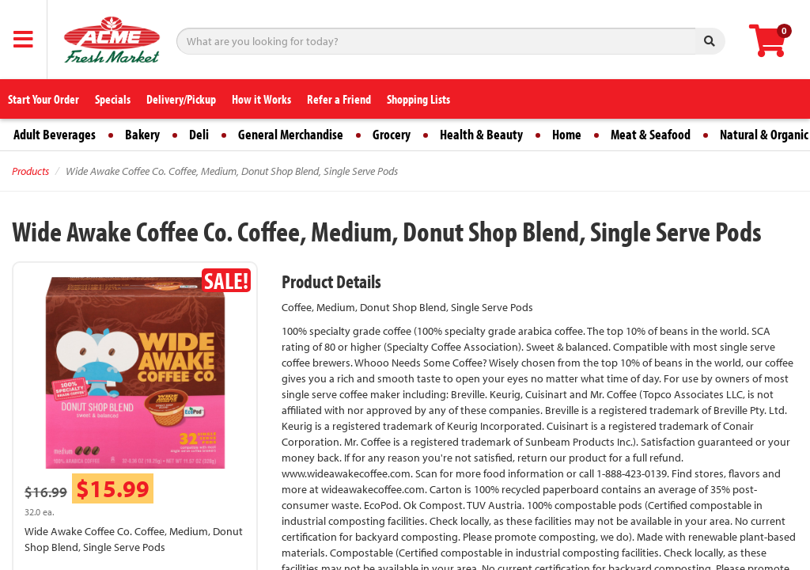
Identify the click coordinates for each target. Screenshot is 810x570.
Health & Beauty (481, 134)
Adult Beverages (54, 134)
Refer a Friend (339, 99)
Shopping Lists (418, 99)
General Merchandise (290, 134)
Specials (113, 99)
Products (30, 171)
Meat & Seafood (651, 134)
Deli (199, 134)
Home (566, 134)
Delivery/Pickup (181, 99)
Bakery (142, 134)
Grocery (392, 134)
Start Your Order (43, 99)
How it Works (261, 99)
